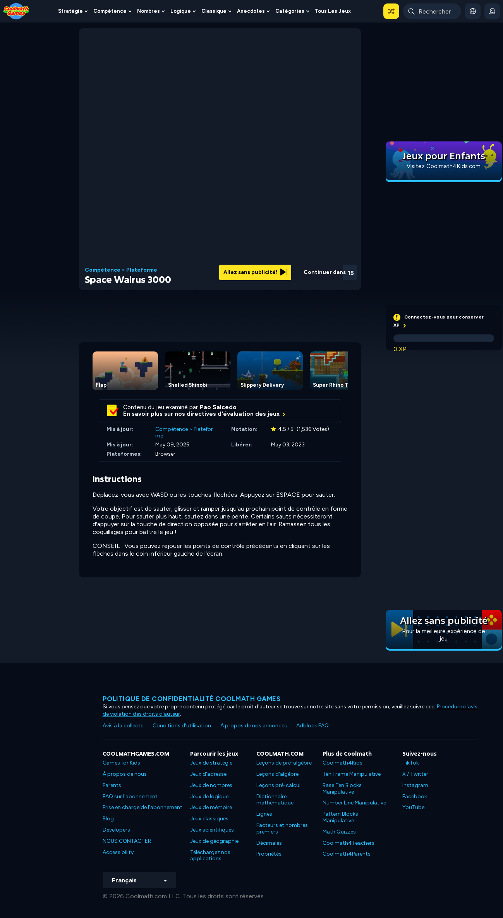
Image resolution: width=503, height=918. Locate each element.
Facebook (414, 796)
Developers (116, 830)
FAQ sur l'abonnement (130, 796)
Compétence (110, 11)
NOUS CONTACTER (127, 841)
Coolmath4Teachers (348, 843)
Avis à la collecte (123, 725)
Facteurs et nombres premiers (282, 828)
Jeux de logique (209, 796)
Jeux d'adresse (208, 774)
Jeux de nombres (211, 785)
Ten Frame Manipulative (352, 774)
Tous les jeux (333, 11)
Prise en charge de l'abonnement (142, 807)
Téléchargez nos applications (210, 855)
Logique (180, 11)
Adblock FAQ (312, 725)
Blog (108, 818)
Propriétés (269, 854)
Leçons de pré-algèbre (284, 763)
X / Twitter (415, 774)
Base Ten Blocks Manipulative (342, 788)
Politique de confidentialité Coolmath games (192, 699)
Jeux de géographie (214, 841)
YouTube (413, 807)
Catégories (289, 11)
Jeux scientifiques (212, 830)
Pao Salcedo (218, 407)
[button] (391, 11)
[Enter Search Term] (432, 11)
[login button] (492, 11)
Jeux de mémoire (211, 807)
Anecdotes (251, 11)
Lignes (264, 814)
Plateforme (141, 270)
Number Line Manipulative (354, 802)
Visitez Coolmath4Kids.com (444, 166)
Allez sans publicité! (255, 272)
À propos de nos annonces (253, 725)
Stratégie (70, 11)
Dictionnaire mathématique (275, 799)
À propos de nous (125, 774)
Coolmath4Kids (342, 763)
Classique (214, 11)
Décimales (269, 843)
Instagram (415, 785)
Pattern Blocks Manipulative (340, 817)
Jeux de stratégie (211, 763)
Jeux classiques (209, 818)
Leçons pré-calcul (278, 785)
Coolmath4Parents (347, 854)
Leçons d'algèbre (277, 774)
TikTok (410, 763)
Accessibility (118, 852)
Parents (112, 785)
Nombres (148, 11)
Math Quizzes (339, 831)
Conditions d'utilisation (182, 725)
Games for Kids (121, 763)
